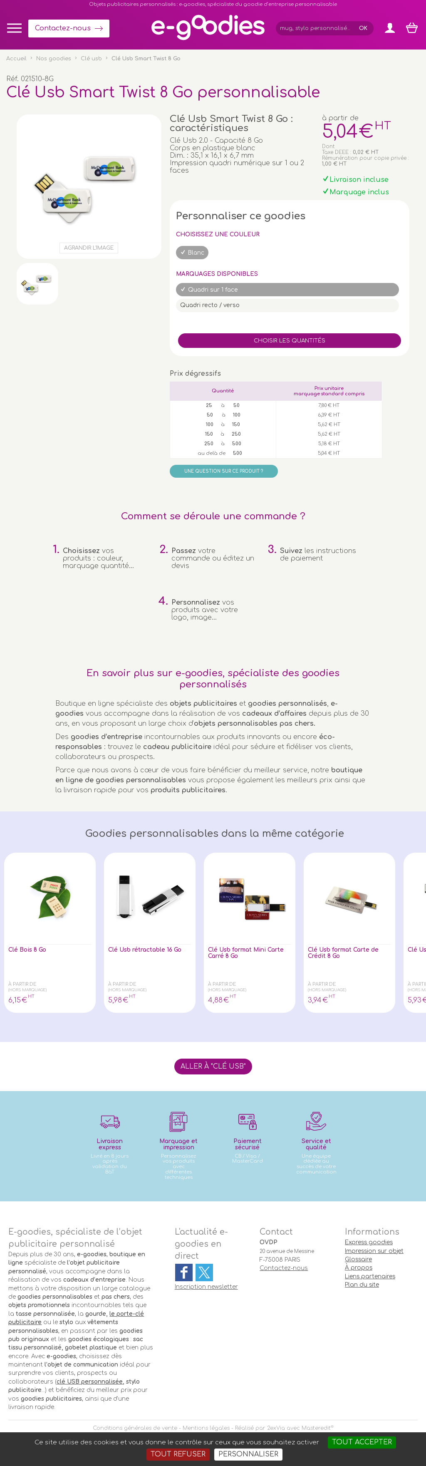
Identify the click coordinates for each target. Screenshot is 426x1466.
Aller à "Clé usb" (213, 1066)
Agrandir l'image (89, 248)
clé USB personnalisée (90, 1382)
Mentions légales (206, 1428)
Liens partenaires (370, 1276)
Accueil (16, 59)
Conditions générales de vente (135, 1428)
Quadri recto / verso (210, 305)
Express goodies (369, 1242)
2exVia (276, 1428)
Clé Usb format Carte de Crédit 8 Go (345, 954)
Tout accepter (362, 1442)
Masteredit (316, 1428)
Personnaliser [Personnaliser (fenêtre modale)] (248, 1454)
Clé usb (91, 59)
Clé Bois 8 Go (31, 950)
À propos (358, 1268)
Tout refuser (178, 1454)
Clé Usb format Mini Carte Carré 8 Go (243, 954)
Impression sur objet (374, 1251)
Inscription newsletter (206, 1287)
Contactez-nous (63, 28)
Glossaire (358, 1259)
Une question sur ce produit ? (223, 471)
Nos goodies (53, 59)
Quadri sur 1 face (213, 290)
